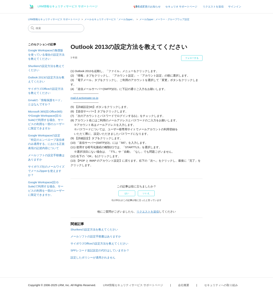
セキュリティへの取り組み (221, 285)
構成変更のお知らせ (149, 6)
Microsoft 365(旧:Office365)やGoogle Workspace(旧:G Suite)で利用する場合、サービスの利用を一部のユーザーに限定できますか (46, 120)
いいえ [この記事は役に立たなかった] (146, 193)
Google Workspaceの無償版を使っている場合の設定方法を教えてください (46, 54)
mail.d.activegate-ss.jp (84, 97)
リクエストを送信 (213, 6)
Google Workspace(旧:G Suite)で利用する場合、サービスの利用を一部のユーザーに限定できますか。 (46, 189)
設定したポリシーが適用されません (92, 257)
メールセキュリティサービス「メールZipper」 (109, 19)
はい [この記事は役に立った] (127, 193)
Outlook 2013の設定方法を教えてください (46, 79)
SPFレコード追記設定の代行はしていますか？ (99, 250)
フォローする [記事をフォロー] (192, 58)
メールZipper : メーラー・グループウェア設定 (164, 19)
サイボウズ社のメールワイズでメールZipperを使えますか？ (46, 171)
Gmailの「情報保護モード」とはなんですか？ (45, 102)
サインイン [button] (234, 6)
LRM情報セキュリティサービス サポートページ (54, 19)
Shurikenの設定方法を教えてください (46, 68)
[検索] (56, 28)
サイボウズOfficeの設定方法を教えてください (45, 91)
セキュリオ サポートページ (181, 6)
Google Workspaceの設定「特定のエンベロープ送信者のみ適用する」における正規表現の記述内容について (46, 142)
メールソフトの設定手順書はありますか (46, 157)
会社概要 (183, 285)
